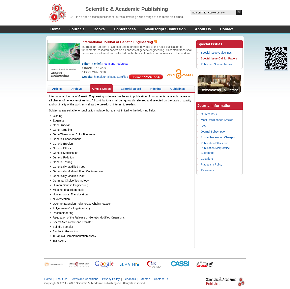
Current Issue (209, 114)
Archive (76, 88)
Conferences (125, 29)
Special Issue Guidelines (216, 52)
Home (55, 29)
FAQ (203, 125)
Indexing (156, 88)
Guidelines (177, 88)
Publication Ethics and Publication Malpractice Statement (215, 148)
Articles (57, 88)
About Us (203, 29)
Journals (77, 29)
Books (99, 29)
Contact (226, 29)
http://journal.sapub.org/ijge (111, 76)
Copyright (207, 158)
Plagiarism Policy (211, 164)
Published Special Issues (216, 64)
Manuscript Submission (165, 29)
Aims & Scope (101, 88)
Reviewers (207, 170)
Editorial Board (131, 88)
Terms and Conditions (84, 279)
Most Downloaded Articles (217, 120)
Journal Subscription (213, 131)
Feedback (129, 279)
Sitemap (145, 279)
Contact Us (161, 279)
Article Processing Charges (218, 137)
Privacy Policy (110, 279)
